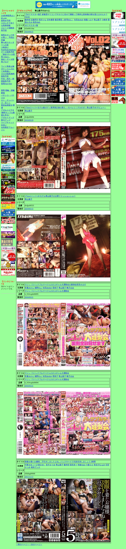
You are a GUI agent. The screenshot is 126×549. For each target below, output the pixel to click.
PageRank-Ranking (8, 50)
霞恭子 (55, 288)
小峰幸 (104, 20)
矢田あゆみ (78, 20)
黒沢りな (42, 20)
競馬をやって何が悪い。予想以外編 (7, 37)
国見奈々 (73, 465)
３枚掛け (5, 47)
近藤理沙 (34, 20)
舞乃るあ (70, 288)
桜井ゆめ (36, 22)
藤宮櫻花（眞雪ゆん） (64, 20)
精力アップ (5, 120)
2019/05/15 (29, 209)
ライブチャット (7, 122)
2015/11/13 (29, 477)
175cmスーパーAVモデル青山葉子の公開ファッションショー (50, 196)
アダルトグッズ (7, 117)
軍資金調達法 (6, 105)
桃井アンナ (35, 467)
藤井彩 (27, 20)
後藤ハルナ (88, 20)
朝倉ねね (81, 465)
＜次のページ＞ (35, 544)
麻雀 (3, 93)
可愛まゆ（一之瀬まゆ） (35, 465)
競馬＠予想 (5, 21)
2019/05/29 (29, 120)
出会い (4, 125)
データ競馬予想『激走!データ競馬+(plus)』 (8, 54)
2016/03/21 (29, 297)
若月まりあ (50, 465)
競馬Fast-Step (6, 84)
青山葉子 (97, 20)
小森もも (89, 465)
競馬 (3, 90)
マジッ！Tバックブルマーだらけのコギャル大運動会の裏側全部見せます (55, 285)
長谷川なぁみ (99, 465)
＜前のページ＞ (22, 544)
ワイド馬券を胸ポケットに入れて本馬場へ (7, 68)
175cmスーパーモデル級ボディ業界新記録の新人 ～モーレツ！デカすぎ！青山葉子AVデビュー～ (65, 108)
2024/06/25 (29, 32)
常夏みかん (29, 288)
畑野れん (38, 288)
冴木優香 (50, 20)
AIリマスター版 (31, 25)
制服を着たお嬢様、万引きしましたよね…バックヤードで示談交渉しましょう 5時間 (60, 462)
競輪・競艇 (10, 90)
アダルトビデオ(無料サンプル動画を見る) (8, 112)
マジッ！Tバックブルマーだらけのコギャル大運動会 (47, 291)
